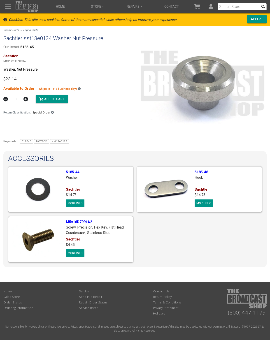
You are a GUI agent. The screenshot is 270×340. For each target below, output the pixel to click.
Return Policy (162, 296)
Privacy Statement (166, 307)
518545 (26, 141)
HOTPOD (41, 141)
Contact (171, 6)
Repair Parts (11, 30)
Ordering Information (18, 307)
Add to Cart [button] (51, 99)
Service (84, 291)
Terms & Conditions (167, 302)
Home (60, 6)
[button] (211, 6)
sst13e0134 (59, 141)
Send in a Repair (90, 296)
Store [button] (96, 6)
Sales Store (11, 296)
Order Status (12, 302)
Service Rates (88, 307)
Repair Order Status (93, 302)
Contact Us (161, 291)
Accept (257, 19)
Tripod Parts (30, 30)
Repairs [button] (133, 6)
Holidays (159, 313)
